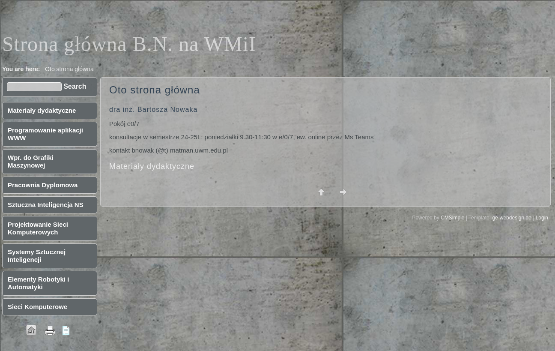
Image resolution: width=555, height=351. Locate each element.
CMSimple (452, 218)
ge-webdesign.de (511, 218)
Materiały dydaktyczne (151, 166)
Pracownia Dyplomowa (43, 185)
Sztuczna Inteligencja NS (46, 204)
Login (542, 218)
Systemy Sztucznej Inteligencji (37, 255)
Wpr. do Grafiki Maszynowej (31, 161)
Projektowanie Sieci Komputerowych (38, 228)
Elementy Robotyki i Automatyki (38, 283)
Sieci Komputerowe (37, 306)
